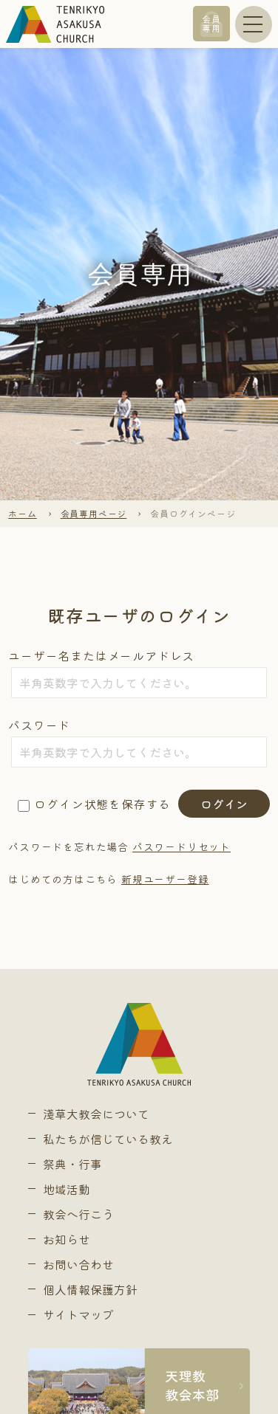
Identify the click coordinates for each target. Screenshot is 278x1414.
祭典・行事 (72, 1164)
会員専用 (211, 23)
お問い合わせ (78, 1264)
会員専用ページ (94, 513)
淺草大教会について (96, 1114)
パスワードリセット (181, 846)
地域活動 (66, 1189)
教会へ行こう (78, 1214)
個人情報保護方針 (90, 1289)
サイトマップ (78, 1314)
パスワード (39, 725)
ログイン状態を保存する (102, 804)
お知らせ (66, 1239)
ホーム (22, 513)
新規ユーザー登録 (164, 879)
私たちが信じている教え (108, 1139)
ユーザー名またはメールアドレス (101, 655)
